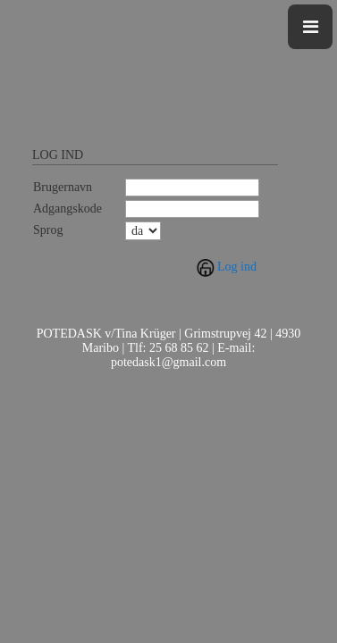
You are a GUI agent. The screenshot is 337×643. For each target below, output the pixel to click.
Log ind (237, 266)
